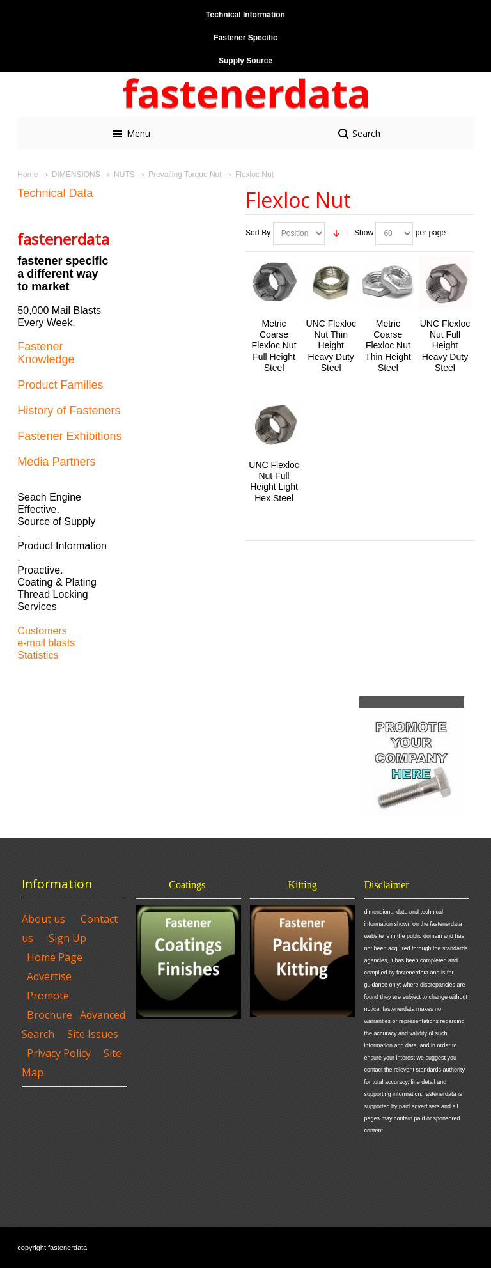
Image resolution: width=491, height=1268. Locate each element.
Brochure (49, 1015)
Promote (48, 996)
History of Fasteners (68, 410)
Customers (41, 630)
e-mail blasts (46, 643)
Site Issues (92, 1034)
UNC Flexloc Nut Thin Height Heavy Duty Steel (330, 345)
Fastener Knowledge (45, 353)
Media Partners (56, 461)
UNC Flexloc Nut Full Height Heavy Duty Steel (445, 345)
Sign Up (67, 938)
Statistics (37, 655)
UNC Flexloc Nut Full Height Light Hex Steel (274, 481)
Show (363, 232)
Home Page (54, 957)
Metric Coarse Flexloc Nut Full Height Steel (274, 345)
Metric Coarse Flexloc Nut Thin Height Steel (388, 345)
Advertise (49, 976)
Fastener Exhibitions (69, 436)
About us (43, 919)
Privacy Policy (59, 1053)
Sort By (258, 232)
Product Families (60, 385)
